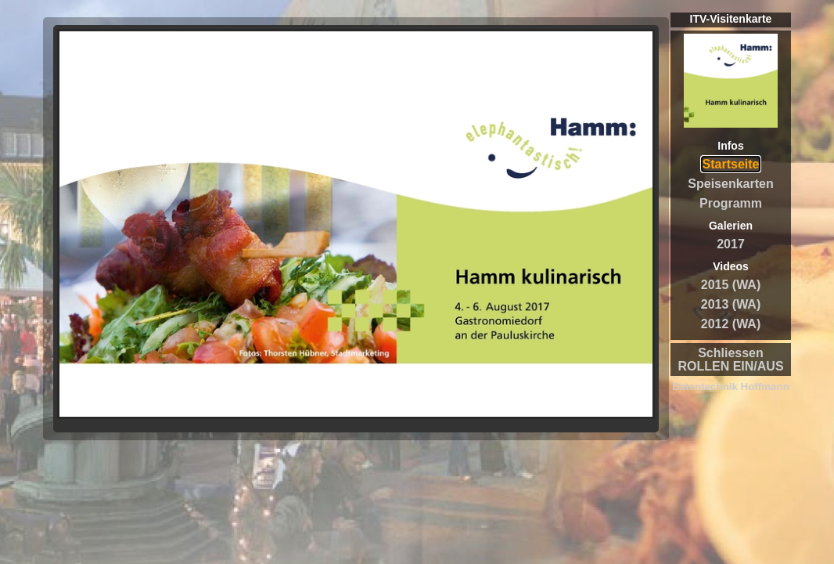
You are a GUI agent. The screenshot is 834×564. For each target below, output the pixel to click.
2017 (731, 244)
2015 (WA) (730, 284)
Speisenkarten (730, 183)
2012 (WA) (730, 324)
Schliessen (731, 353)
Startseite (731, 164)
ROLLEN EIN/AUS (730, 366)
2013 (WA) (730, 304)
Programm (730, 203)
